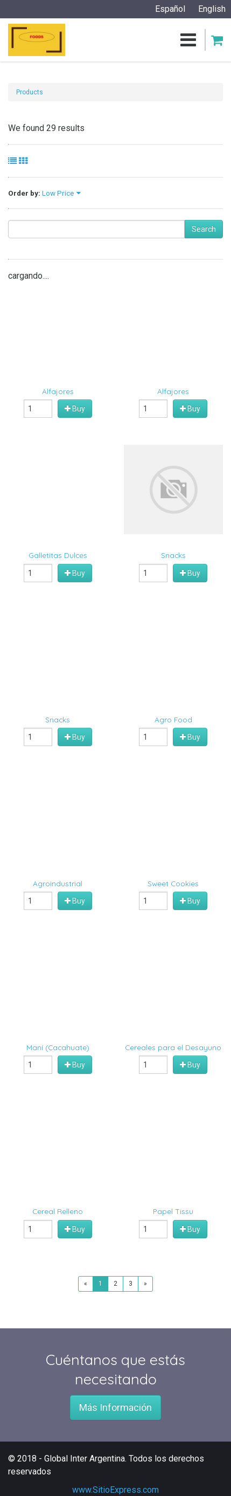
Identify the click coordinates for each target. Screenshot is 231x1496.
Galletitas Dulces (58, 555)
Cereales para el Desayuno (173, 1047)
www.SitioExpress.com (115, 1490)
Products (29, 92)
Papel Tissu (173, 1211)
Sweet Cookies (173, 883)
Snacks (173, 555)
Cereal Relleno (57, 1211)
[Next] (145, 1284)
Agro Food (173, 719)
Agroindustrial (57, 883)
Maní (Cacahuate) (57, 1047)
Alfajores (58, 391)
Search (204, 229)
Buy (75, 408)
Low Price (58, 193)
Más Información (115, 1407)
